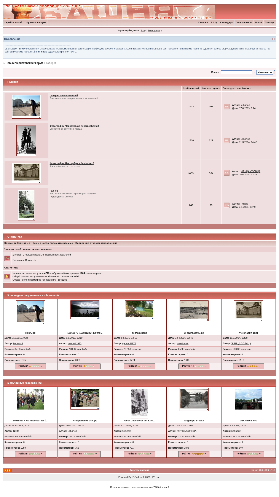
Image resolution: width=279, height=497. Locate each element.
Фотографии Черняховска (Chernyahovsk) (74, 126)
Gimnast (126, 431)
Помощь (269, 22)
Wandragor (182, 343)
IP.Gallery (137, 477)
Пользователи (244, 22)
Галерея (203, 22)
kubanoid (245, 105)
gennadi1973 (74, 343)
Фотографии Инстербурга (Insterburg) (72, 163)
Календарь (226, 22)
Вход (143, 30)
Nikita (16, 431)
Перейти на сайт (14, 22)
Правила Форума (36, 22)
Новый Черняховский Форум (24, 63)
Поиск (258, 22)
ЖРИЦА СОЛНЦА (250, 171)
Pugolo (244, 203)
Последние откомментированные (96, 243)
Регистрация (154, 30)
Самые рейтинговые (17, 243)
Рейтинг (23, 366)
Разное (54, 190)
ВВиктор (245, 139)
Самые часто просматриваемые (53, 243)
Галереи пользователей (64, 95)
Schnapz (236, 431)
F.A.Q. (214, 22)
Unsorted (69, 196)
